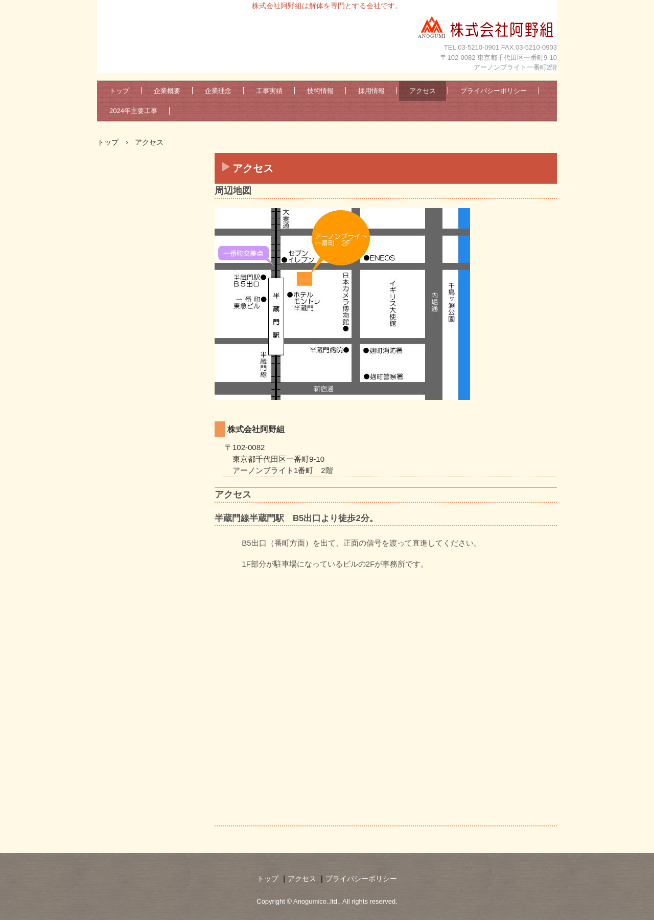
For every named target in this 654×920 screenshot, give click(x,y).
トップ (119, 91)
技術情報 (320, 91)
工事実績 (269, 91)
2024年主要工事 (133, 111)
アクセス (422, 91)
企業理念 (218, 91)
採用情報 (371, 91)
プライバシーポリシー (493, 91)
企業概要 (167, 91)
